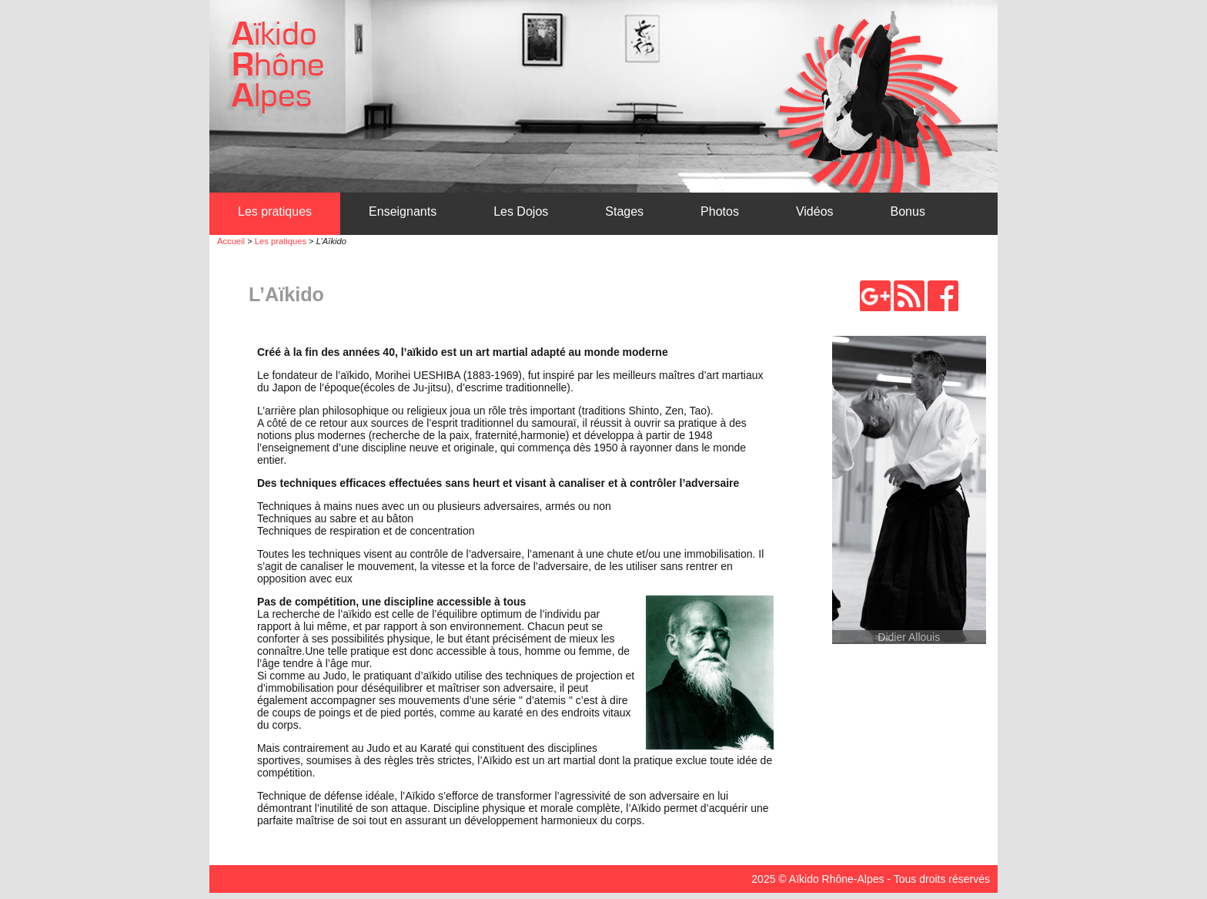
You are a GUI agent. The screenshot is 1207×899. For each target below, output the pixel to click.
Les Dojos (520, 211)
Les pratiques (275, 211)
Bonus (908, 211)
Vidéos (815, 211)
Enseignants (402, 211)
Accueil (231, 241)
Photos (719, 211)
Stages (624, 211)
